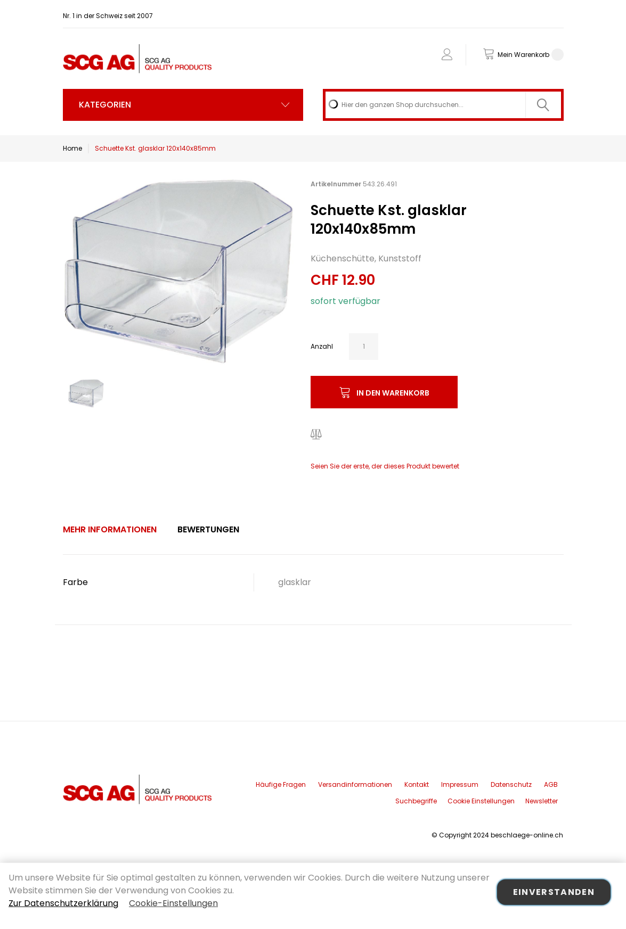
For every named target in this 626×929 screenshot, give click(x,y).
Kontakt (416, 784)
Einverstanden (554, 892)
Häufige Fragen (281, 784)
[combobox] (443, 105)
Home (72, 148)
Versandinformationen (355, 784)
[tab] (110, 529)
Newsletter (541, 800)
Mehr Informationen (110, 529)
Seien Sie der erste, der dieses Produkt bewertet (385, 466)
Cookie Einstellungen (481, 800)
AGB (551, 784)
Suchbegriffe (416, 800)
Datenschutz (511, 784)
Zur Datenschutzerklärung (63, 903)
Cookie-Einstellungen (173, 903)
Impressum (459, 784)
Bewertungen (208, 529)
